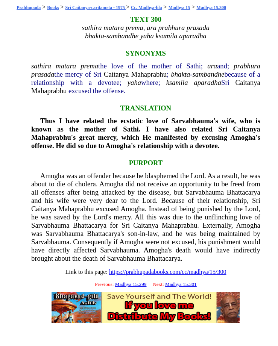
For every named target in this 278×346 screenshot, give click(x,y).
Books (53, 7)
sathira (41, 66)
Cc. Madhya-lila (146, 7)
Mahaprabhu (149, 74)
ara (212, 66)
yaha (134, 82)
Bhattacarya (243, 192)
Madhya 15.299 (131, 284)
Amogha (52, 176)
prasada (42, 74)
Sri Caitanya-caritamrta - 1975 (95, 7)
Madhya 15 (179, 7)
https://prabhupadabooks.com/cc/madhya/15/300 (167, 272)
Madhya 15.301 (181, 284)
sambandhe (208, 74)
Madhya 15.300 (211, 7)
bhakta (180, 74)
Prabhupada (29, 7)
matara (66, 66)
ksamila (177, 82)
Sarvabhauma (205, 192)
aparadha (207, 82)
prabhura (247, 66)
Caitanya (116, 74)
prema (89, 66)
